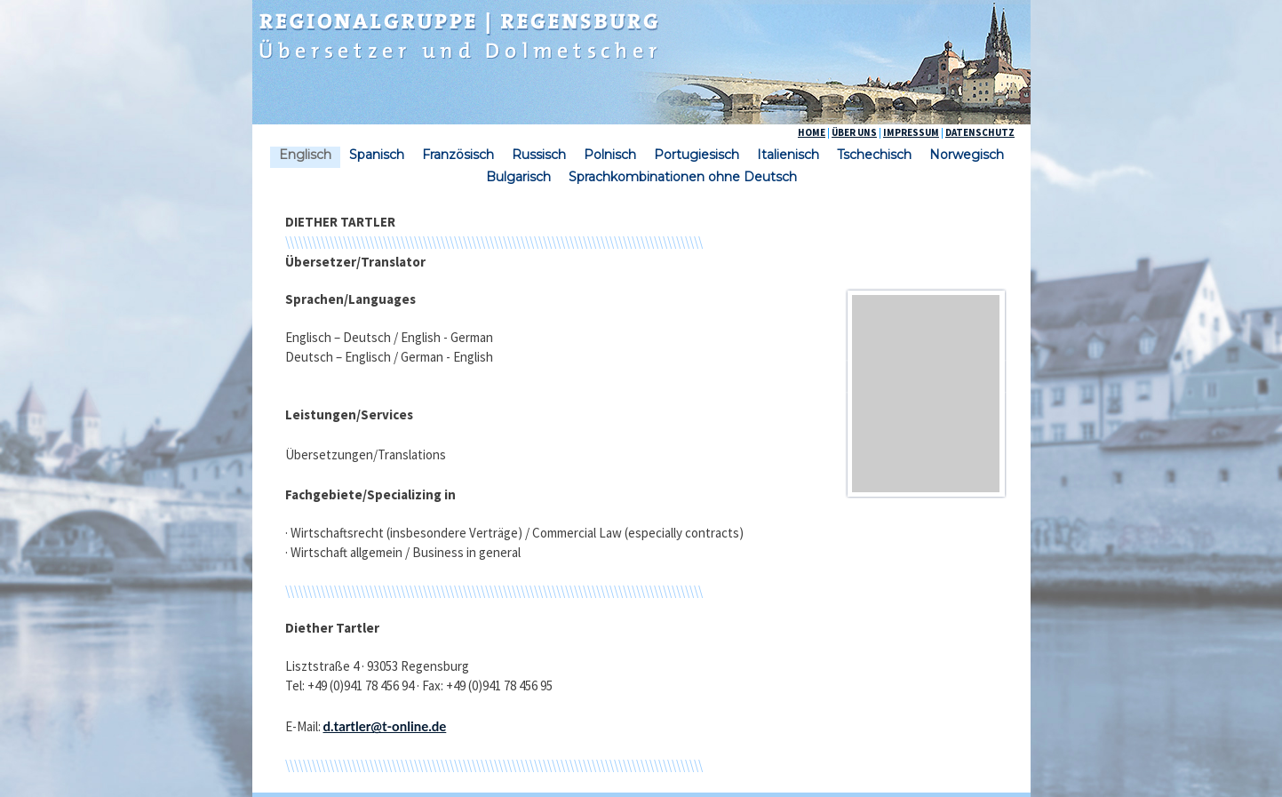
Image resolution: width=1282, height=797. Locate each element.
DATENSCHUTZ (980, 132)
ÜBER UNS (854, 132)
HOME (811, 132)
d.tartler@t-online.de (385, 726)
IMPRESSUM (911, 132)
